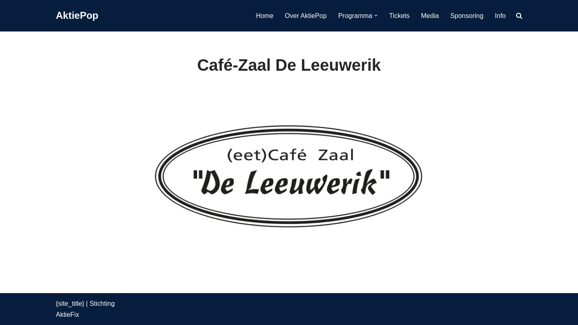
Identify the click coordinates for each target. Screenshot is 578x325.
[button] (376, 15)
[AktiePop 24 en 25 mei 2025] (77, 15)
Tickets (399, 15)
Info (500, 15)
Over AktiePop (305, 15)
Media (430, 15)
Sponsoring (467, 15)
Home (265, 15)
